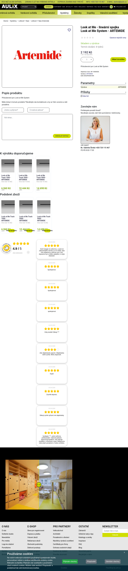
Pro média (6, 541)
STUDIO (48, 6)
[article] (52, 249)
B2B (63, 6)
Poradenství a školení (61, 537)
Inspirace (82, 541)
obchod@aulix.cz (120, 2)
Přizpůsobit (91, 561)
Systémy (13, 21)
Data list (85, 96)
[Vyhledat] (35, 6)
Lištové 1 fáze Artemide (40, 21)
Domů (6, 21)
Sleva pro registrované (35, 530)
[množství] (86, 59)
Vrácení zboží (32, 537)
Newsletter (6, 537)
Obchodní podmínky (35, 544)
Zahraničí (82, 530)
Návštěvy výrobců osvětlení (63, 541)
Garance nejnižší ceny (118, 38)
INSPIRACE (90, 6)
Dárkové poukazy (33, 548)
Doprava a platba (33, 534)
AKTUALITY (69, 6)
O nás (4, 530)
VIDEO (76, 6)
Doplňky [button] (91, 13)
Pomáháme (6, 548)
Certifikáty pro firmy (60, 544)
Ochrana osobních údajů (62, 548)
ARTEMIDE (89, 74)
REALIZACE (82, 6)
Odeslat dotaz (61, 136)
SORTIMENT (58, 6)
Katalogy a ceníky (85, 537)
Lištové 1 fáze (24, 21)
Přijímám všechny (70, 561)
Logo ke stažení (8, 544)
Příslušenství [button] (48, 13)
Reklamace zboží (33, 541)
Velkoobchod (58, 530)
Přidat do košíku (118, 59)
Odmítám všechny (112, 561)
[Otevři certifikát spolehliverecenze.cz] (21, 244)
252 (17, 253)
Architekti (56, 534)
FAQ (95, 6)
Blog (80, 548)
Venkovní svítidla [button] (28, 13)
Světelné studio (7, 534)
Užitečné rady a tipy (86, 534)
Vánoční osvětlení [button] (108, 13)
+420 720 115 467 (97, 2)
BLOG (99, 6)
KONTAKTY (105, 6)
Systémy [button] (64, 13)
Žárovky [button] (78, 13)
